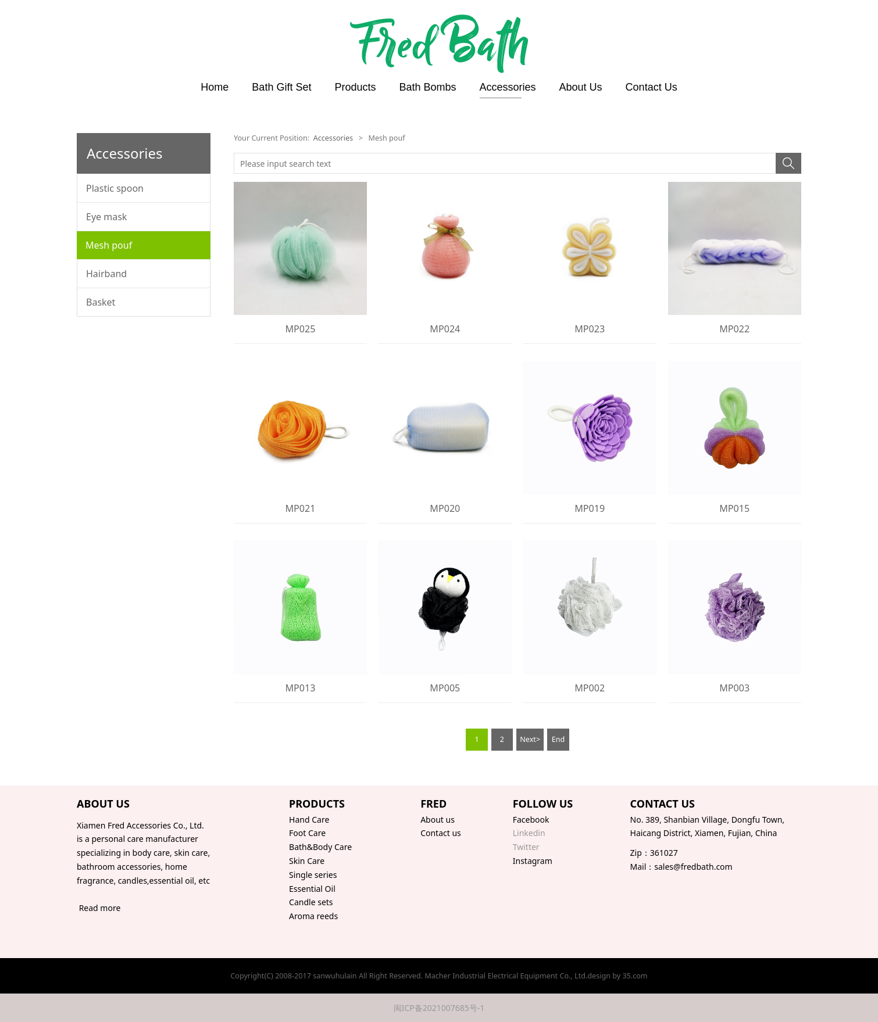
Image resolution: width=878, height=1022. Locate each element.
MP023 (589, 328)
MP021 (300, 508)
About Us (580, 87)
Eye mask (106, 216)
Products (355, 87)
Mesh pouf (108, 245)
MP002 (589, 688)
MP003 (734, 688)
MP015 (734, 508)
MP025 (300, 328)
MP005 (445, 688)
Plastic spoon (115, 188)
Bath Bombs (427, 87)
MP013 (300, 688)
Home (215, 87)
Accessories (508, 87)
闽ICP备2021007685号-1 (439, 1007)
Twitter (526, 846)
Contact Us (651, 87)
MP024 (445, 328)
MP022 (734, 328)
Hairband (106, 273)
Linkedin (529, 832)
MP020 (445, 508)
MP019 (589, 508)
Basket (100, 302)
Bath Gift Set (281, 87)
